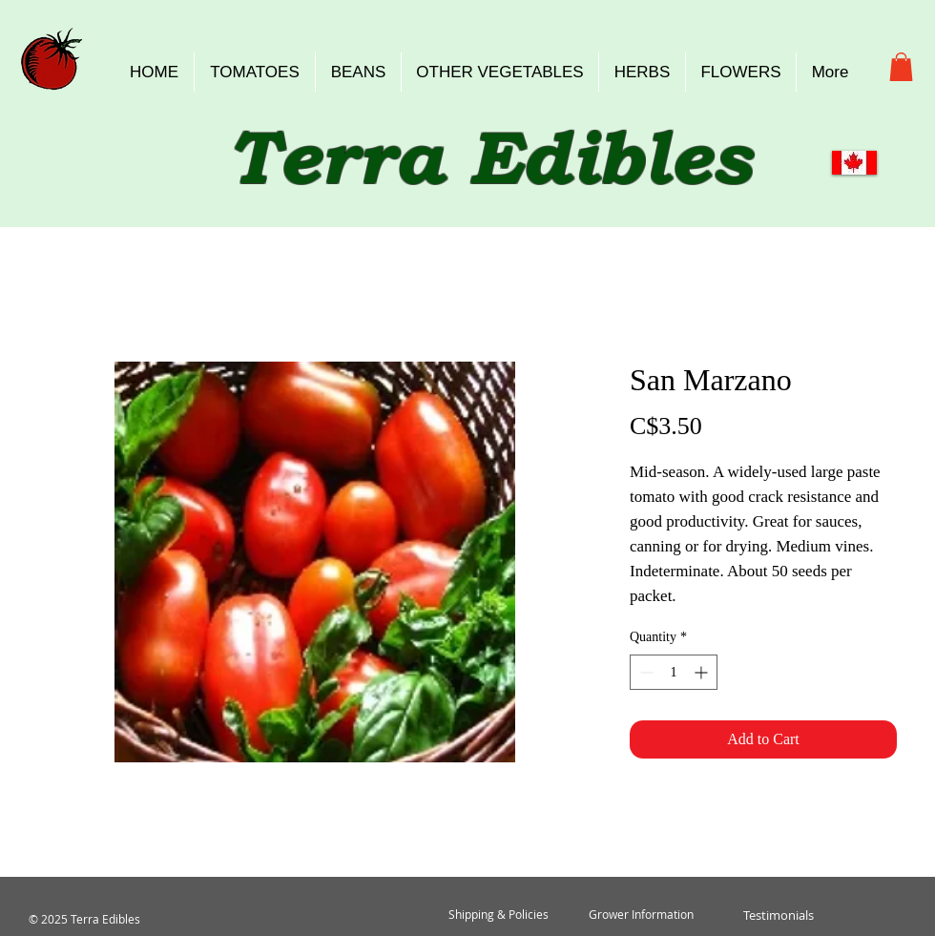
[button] (901, 66)
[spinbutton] (673, 672)
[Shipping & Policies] (498, 915)
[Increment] (703, 672)
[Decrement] (644, 672)
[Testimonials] (778, 915)
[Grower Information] (641, 915)
